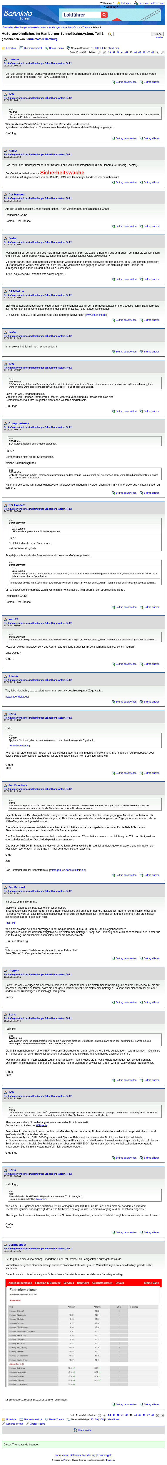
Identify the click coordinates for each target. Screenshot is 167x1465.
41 (122, 52)
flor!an (12, 238)
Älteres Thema (37, 1423)
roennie (13, 59)
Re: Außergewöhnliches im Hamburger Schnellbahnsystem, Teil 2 (38, 63)
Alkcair (13, 676)
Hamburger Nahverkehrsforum (64, 27)
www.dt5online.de (96, 314)
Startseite (8, 27)
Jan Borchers (17, 785)
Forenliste (11, 48)
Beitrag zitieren (151, 82)
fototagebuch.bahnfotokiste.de (67, 869)
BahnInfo (110, 1460)
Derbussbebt (17, 1244)
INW (11, 94)
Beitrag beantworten (126, 82)
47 (148, 52)
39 (113, 52)
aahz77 (13, 619)
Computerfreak (18, 423)
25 (92, 48)
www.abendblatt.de (17, 696)
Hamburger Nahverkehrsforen (30, 27)
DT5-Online (16, 291)
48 (152, 52)
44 (135, 52)
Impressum (61, 1455)
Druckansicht (85, 1430)
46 (144, 52)
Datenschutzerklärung (82, 1455)
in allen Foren (112, 48)
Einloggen (126, 3)
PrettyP (13, 970)
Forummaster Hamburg (42, 39)
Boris (12, 714)
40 (118, 52)
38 (109, 52)
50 (96, 48)
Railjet (12, 150)
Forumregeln (104, 1455)
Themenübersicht (33, 48)
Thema (86, 27)
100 (102, 48)
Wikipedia (41, 1125)
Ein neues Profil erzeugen (152, 3)
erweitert (160, 37)
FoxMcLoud (16, 887)
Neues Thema (56, 48)
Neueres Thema (14, 1423)
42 (126, 52)
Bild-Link (10, 922)
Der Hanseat (16, 194)
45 (140, 52)
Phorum (67, 1460)
